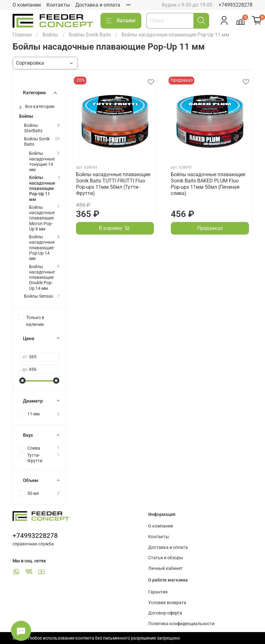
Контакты (58, 5)
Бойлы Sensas (38, 296)
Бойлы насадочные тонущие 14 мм (42, 161)
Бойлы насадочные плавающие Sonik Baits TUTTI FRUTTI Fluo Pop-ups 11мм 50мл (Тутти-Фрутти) (113, 183)
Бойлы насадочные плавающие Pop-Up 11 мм (42, 188)
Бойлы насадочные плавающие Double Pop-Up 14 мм (42, 277)
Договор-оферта (165, 613)
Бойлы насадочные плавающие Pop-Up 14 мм (42, 247)
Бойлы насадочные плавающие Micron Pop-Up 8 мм (42, 218)
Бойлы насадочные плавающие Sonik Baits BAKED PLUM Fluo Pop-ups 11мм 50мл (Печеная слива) (208, 183)
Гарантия (158, 592)
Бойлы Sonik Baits (90, 35)
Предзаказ (210, 228)
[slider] (22, 380)
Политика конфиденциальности (181, 623)
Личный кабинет (165, 568)
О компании (27, 5)
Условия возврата (167, 602)
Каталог (121, 21)
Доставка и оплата (97, 5)
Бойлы (50, 35)
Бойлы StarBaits (33, 128)
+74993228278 (235, 5)
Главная (22, 35)
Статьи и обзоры (165, 557)
